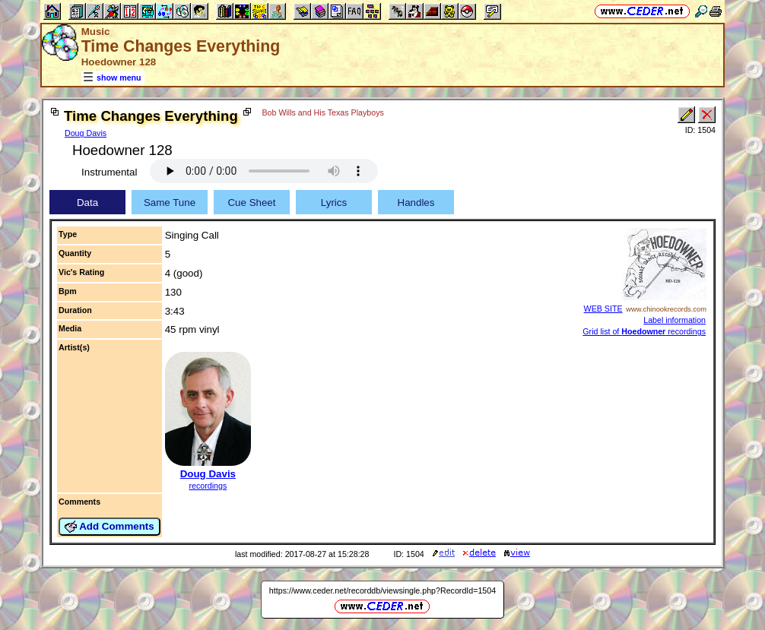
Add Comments (109, 527)
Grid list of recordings (644, 331)
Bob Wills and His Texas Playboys (322, 112)
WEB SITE (603, 308)
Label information (674, 319)
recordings (208, 485)
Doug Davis (85, 133)
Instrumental (109, 172)
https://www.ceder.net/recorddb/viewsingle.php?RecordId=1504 (382, 590)
